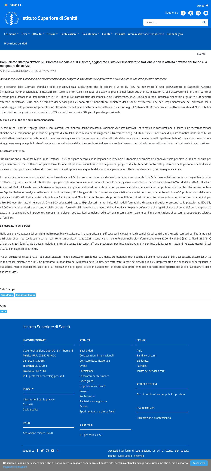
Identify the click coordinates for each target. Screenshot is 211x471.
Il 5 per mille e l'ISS (91, 443)
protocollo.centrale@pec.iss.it (46, 384)
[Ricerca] (171, 22)
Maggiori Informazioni (15, 466)
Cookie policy (30, 417)
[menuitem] (11, 33)
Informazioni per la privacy (39, 407)
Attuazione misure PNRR (38, 441)
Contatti (28, 412)
